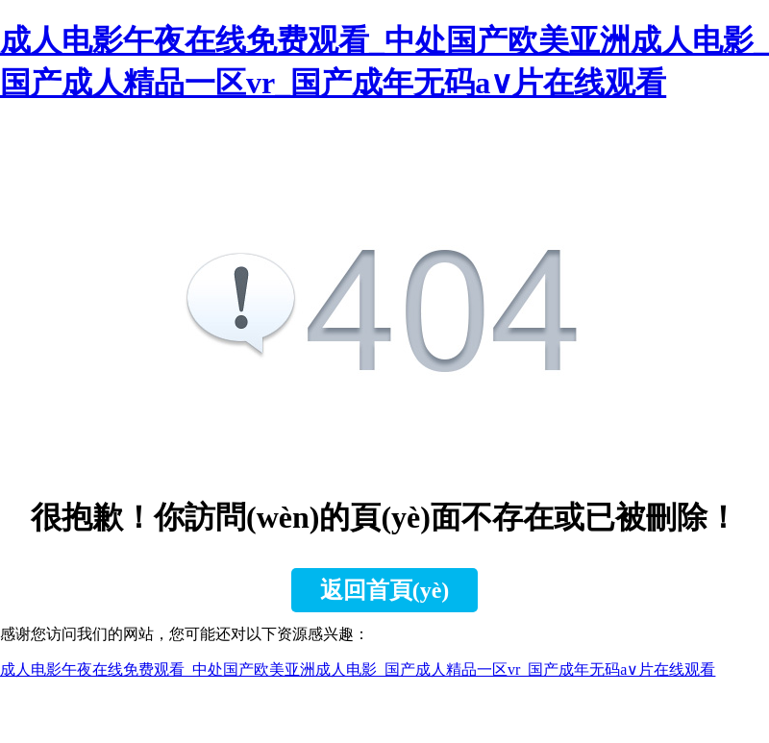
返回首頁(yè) (385, 590)
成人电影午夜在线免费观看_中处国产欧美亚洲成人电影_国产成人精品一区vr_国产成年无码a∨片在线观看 (357, 669)
